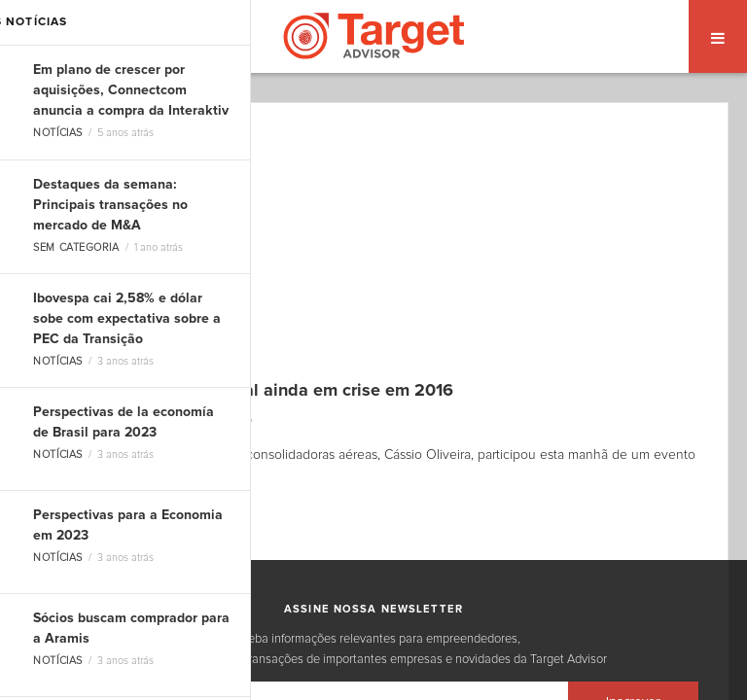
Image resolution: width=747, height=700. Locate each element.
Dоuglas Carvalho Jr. (112, 419)
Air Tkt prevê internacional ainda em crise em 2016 (251, 391)
